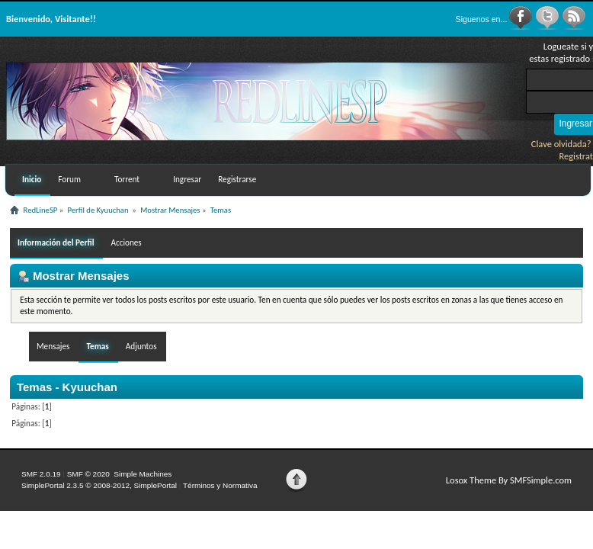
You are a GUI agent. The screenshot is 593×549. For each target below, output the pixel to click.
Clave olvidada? (561, 143)
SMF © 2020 (88, 474)
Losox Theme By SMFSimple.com (509, 480)
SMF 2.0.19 (41, 474)
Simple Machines (142, 474)
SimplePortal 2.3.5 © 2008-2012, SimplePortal (99, 485)
